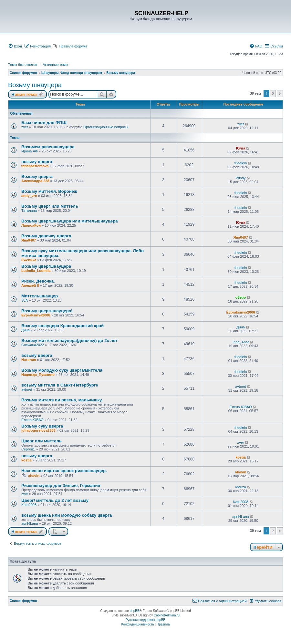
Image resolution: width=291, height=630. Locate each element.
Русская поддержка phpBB (145, 620)
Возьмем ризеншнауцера (48, 146)
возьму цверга (36, 161)
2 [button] (273, 93)
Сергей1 (28, 449)
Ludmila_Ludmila (35, 271)
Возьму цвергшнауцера (46, 266)
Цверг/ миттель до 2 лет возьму (54, 500)
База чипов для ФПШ (44, 122)
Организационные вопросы (105, 127)
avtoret (26, 389)
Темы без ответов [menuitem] (22, 65)
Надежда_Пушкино (38, 375)
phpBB (135, 611)
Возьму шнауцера (35, 84)
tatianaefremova (34, 166)
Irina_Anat (241, 342)
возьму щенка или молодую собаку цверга (66, 515)
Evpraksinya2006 (35, 315)
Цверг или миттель (41, 441)
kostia (26, 460)
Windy (241, 178)
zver (24, 127)
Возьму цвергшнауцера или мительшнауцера (69, 221)
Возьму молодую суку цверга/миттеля (61, 370)
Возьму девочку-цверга (46, 235)
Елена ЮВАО (32, 420)
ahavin (33, 476)
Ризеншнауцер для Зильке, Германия (60, 485)
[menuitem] (15, 46)
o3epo (240, 297)
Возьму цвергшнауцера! (46, 310)
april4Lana (29, 523)
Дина (25, 330)
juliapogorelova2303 (38, 430)
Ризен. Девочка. (38, 281)
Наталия (28, 360)
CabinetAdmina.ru (167, 615)
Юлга (240, 148)
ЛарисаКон (31, 225)
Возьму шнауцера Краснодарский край (62, 325)
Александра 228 (35, 181)
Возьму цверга (37, 176)
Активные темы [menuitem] (55, 65)
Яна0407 (28, 240)
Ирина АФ (29, 151)
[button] (280, 93)
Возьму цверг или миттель (49, 206)
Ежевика (28, 260)
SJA (24, 300)
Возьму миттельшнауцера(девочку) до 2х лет (69, 340)
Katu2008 (28, 505)
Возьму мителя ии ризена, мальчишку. (62, 400)
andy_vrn (29, 196)
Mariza (240, 487)
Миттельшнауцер (39, 296)
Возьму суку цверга (42, 426)
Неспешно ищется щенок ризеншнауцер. (64, 470)
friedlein (240, 163)
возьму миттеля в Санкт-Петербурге (59, 385)
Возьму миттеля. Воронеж (49, 191)
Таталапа (29, 210)
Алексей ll (30, 285)
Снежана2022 (32, 345)
